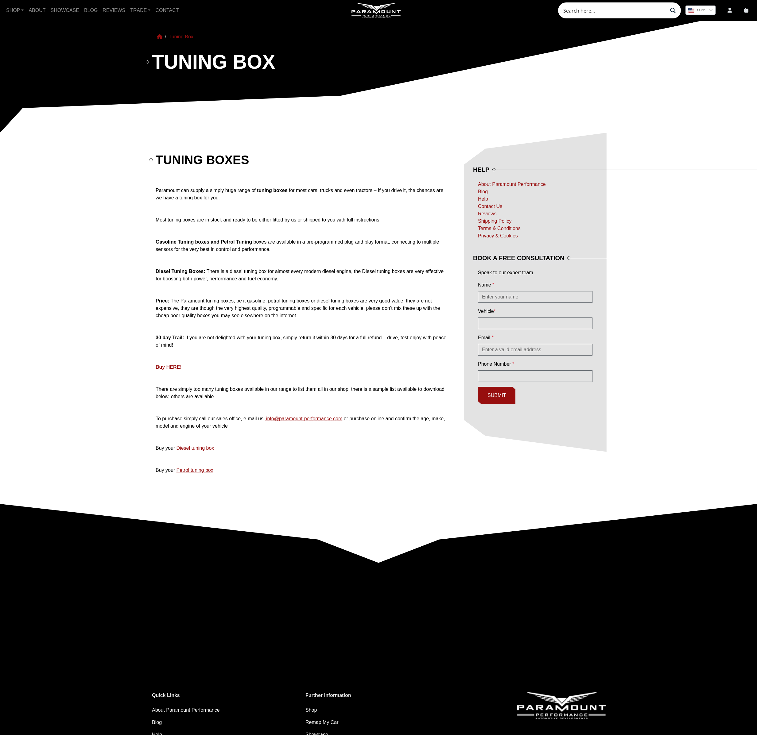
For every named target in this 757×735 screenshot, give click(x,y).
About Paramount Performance (512, 184)
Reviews (114, 10)
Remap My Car (322, 722)
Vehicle (487, 311)
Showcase (65, 10)
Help (483, 199)
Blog (91, 10)
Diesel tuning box (195, 448)
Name (486, 284)
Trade (138, 10)
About (37, 10)
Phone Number (496, 364)
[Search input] (613, 10)
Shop (13, 10)
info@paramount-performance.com (303, 418)
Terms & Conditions (499, 228)
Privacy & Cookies (498, 235)
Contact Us (490, 206)
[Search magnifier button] (673, 10)
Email (486, 337)
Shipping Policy (494, 221)
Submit (496, 395)
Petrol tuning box (195, 470)
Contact (167, 10)
